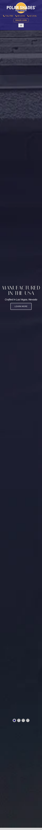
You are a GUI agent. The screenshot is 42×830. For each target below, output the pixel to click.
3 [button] (23, 720)
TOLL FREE (8, 16)
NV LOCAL (20, 16)
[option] (21, 415)
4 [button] (27, 720)
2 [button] (18, 720)
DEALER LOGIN (21, 20)
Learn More (21, 306)
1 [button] (14, 720)
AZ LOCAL (32, 16)
